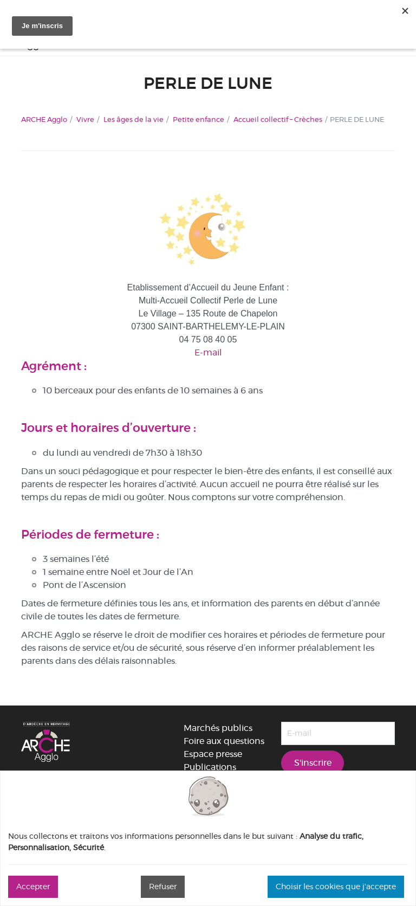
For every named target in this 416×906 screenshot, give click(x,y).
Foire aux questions (224, 741)
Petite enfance (198, 119)
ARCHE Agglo (44, 119)
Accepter (33, 886)
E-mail (208, 352)
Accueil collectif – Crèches (277, 119)
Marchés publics (218, 728)
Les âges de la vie (133, 119)
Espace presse (213, 754)
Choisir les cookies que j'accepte (336, 886)
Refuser (163, 886)
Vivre (85, 119)
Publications (210, 767)
